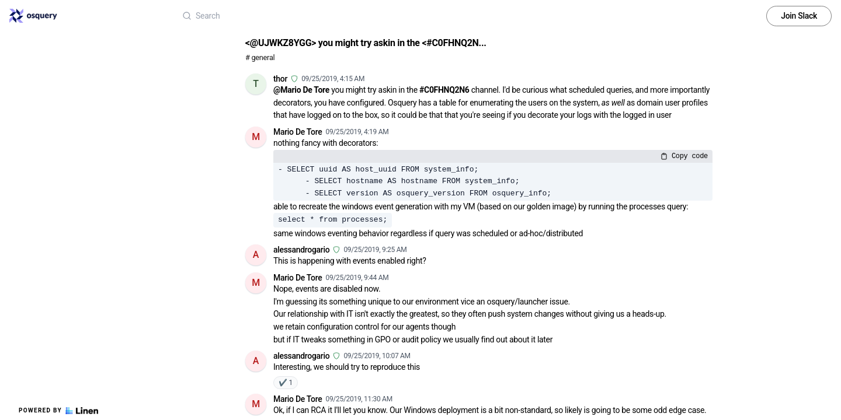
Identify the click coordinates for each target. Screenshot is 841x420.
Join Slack (799, 15)
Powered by (58, 410)
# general (259, 57)
